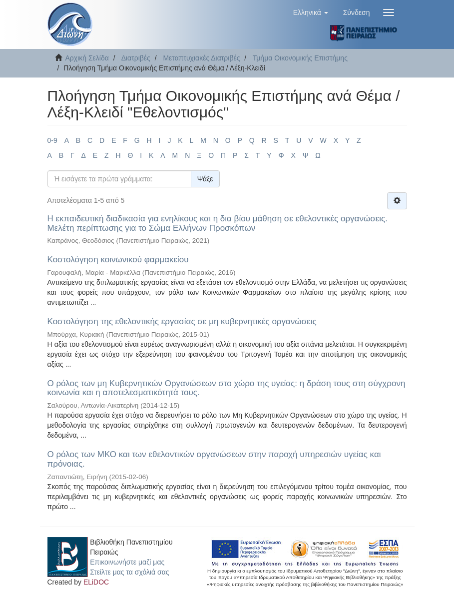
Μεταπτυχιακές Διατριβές (201, 58)
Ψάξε (205, 179)
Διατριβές (135, 58)
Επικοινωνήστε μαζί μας (127, 562)
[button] (311, 12)
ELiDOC (96, 582)
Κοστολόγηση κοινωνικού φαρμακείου (118, 259)
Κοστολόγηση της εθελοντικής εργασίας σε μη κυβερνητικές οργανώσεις (182, 321)
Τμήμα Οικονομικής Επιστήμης (300, 58)
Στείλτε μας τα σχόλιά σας (129, 572)
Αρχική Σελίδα (87, 58)
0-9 (52, 140)
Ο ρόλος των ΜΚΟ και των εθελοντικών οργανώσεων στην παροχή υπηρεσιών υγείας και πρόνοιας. (214, 459)
